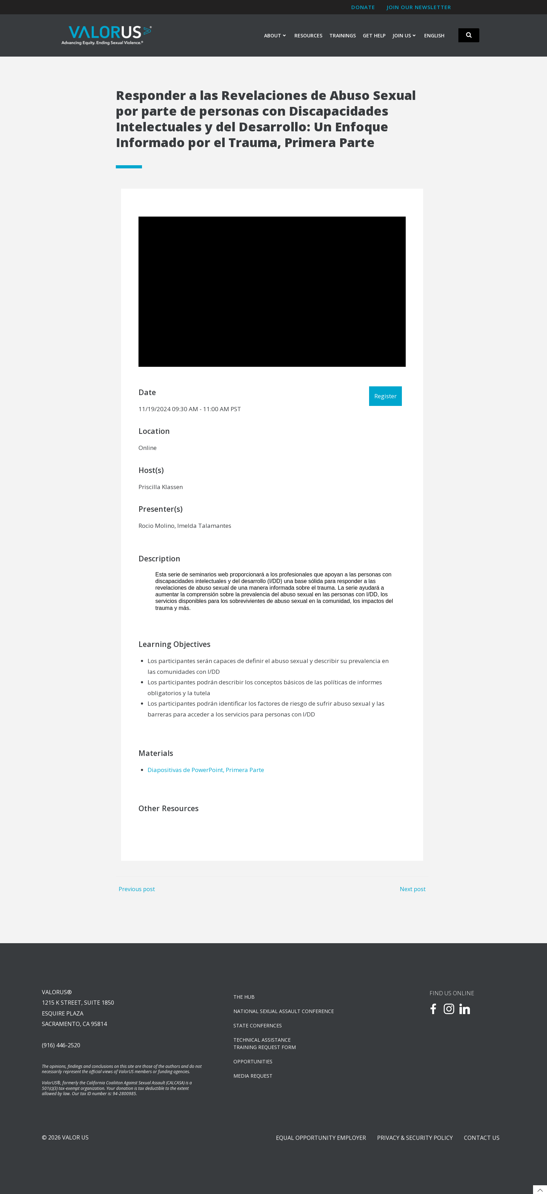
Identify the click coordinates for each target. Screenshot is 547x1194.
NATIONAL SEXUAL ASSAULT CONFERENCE (283, 1011)
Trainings (342, 35)
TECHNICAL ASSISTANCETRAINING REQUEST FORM (264, 1043)
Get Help (374, 35)
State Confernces (257, 1025)
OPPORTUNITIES (252, 1061)
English (434, 35)
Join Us (404, 35)
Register (385, 396)
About (275, 35)
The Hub (244, 996)
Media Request (252, 1075)
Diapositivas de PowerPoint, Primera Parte (206, 770)
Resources (308, 35)
